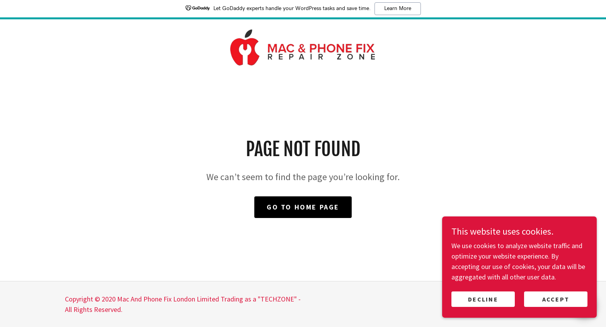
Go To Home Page (303, 207)
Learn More (397, 8)
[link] (303, 46)
